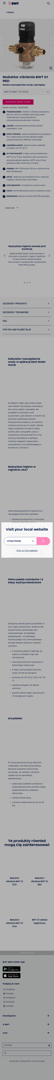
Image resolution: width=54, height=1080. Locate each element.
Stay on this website (27, 550)
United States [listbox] (14, 541)
